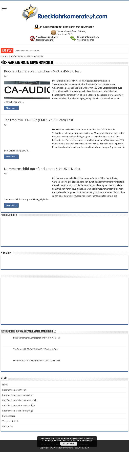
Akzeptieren (68, 443)
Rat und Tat (7, 426)
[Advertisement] (27, 301)
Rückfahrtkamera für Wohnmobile (18, 405)
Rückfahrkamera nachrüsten (27, 50)
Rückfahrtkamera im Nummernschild (19, 400)
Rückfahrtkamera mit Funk (14, 390)
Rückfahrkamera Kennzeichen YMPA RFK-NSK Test (42, 71)
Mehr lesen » (11, 108)
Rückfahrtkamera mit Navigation (17, 395)
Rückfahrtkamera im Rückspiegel (17, 410)
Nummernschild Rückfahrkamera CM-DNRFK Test (42, 169)
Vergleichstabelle (10, 421)
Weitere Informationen (82, 441)
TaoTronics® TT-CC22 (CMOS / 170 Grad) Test (38, 120)
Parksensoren (8, 416)
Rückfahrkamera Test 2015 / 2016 (73, 447)
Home (3, 56)
